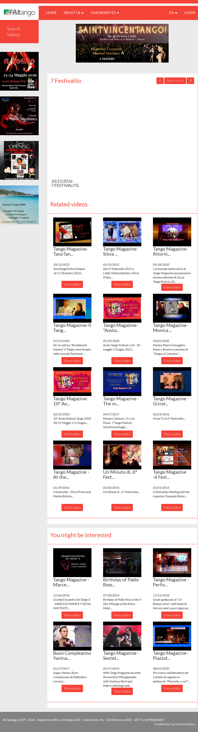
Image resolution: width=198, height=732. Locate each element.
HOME (53, 12)
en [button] (173, 12)
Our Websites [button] (105, 12)
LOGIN (189, 12)
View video (72, 284)
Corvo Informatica (183, 724)
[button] (72, 231)
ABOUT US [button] (74, 12)
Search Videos (13, 31)
